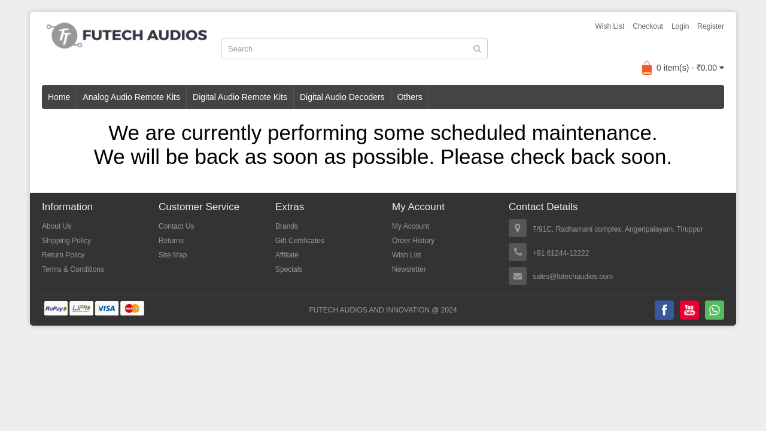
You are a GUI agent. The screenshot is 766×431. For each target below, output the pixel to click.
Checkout (648, 26)
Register (710, 26)
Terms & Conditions (73, 269)
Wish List (610, 26)
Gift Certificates (299, 240)
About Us (56, 226)
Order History (413, 240)
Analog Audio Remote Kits (131, 97)
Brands (286, 226)
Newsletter (409, 269)
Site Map (173, 255)
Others (409, 97)
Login (680, 26)
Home (59, 97)
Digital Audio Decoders (342, 97)
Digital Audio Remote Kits (240, 97)
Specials (288, 269)
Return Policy (63, 255)
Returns (171, 240)
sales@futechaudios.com (573, 276)
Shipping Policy (66, 240)
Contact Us (176, 226)
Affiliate (287, 255)
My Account (410, 226)
